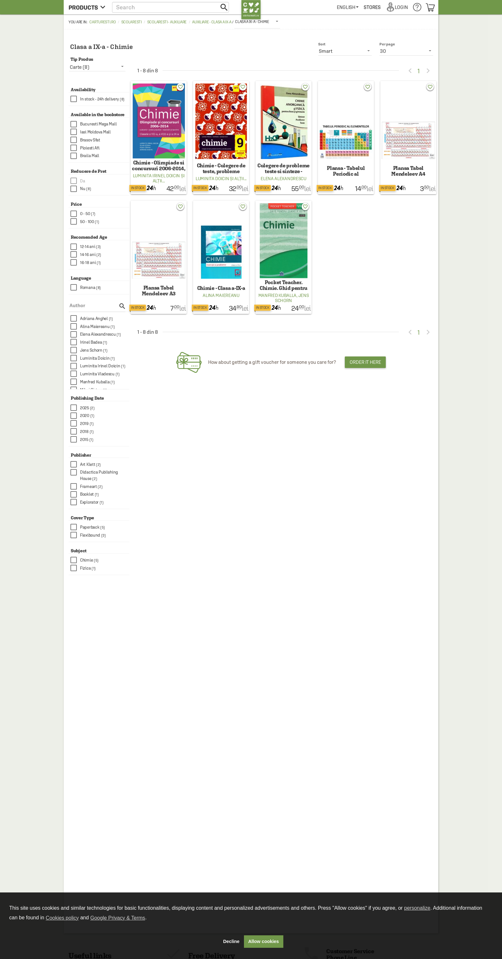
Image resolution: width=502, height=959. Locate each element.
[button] (170, 7)
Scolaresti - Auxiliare (167, 22)
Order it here (365, 362)
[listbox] (257, 21)
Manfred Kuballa (277, 295)
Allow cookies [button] (263, 941)
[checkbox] (99, 99)
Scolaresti (131, 22)
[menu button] (87, 7)
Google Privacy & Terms (117, 918)
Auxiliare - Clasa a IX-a (211, 22)
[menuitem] (347, 7)
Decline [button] (231, 941)
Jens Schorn (292, 298)
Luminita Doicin (212, 178)
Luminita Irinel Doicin (156, 175)
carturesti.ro (102, 22)
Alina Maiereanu (221, 295)
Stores (372, 7)
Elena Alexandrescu (283, 178)
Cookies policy (62, 918)
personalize (417, 908)
